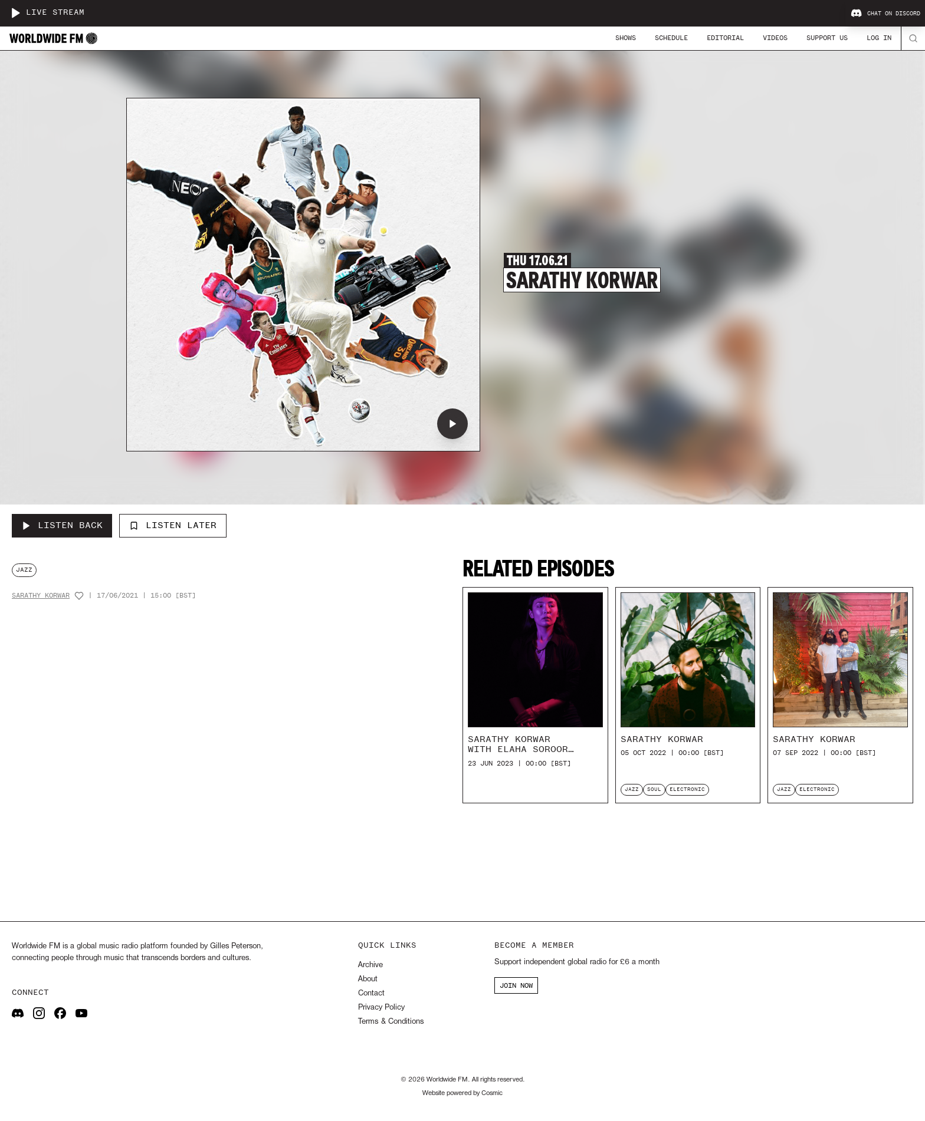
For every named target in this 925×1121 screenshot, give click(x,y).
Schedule (671, 38)
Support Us (827, 38)
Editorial (725, 38)
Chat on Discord (885, 13)
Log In (879, 38)
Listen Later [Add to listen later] (173, 525)
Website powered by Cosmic (462, 1093)
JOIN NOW (516, 985)
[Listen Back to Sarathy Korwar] (62, 526)
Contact (371, 993)
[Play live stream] (15, 13)
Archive (370, 965)
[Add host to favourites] (79, 596)
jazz (24, 569)
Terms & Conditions (391, 1021)
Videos (775, 38)
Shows (625, 38)
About (368, 979)
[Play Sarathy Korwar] (452, 423)
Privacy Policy (381, 1007)
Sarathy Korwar (41, 595)
